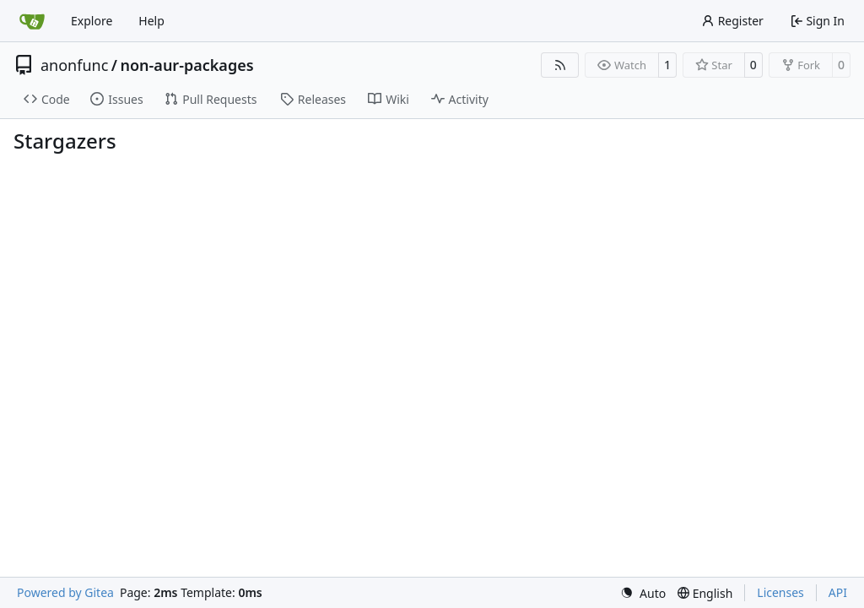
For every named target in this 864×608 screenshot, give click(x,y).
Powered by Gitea (65, 592)
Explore (91, 21)
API (838, 592)
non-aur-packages (187, 65)
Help (151, 21)
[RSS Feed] (560, 65)
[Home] (32, 21)
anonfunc (74, 65)
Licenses (780, 592)
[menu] (643, 593)
